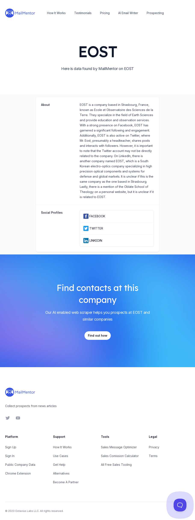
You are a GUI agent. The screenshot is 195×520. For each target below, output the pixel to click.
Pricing (105, 13)
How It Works (56, 13)
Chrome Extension (18, 473)
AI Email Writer (128, 13)
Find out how (97, 335)
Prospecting (155, 13)
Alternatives (61, 473)
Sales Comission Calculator (120, 456)
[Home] (20, 13)
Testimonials (83, 13)
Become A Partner (66, 482)
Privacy (154, 447)
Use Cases (60, 456)
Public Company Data (20, 464)
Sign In (10, 456)
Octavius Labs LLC (27, 511)
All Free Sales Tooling (116, 464)
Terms (153, 456)
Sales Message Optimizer (119, 447)
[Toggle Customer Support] (180, 505)
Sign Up (10, 447)
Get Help (59, 464)
